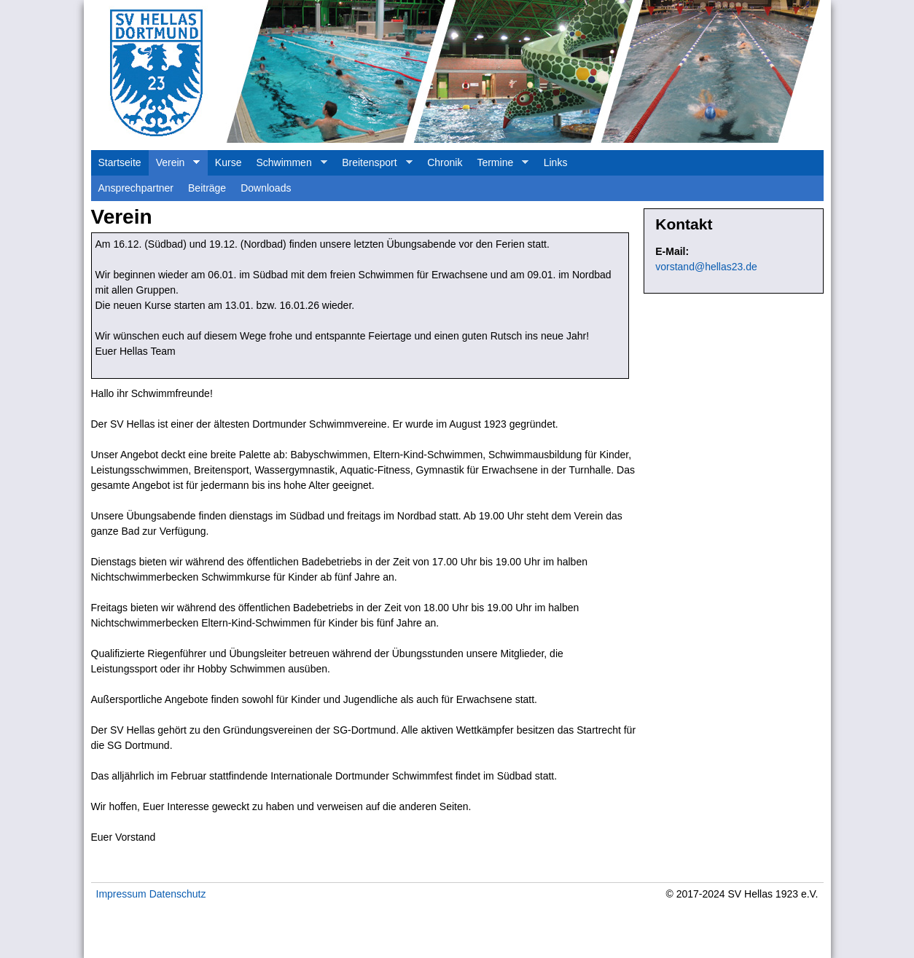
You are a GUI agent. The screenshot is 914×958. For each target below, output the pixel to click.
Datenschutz (177, 894)
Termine (498, 166)
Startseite (119, 162)
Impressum (121, 894)
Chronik (444, 162)
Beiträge (207, 188)
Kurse (228, 162)
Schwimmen (288, 166)
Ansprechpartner (136, 188)
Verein (174, 166)
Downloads (266, 188)
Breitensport (373, 166)
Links (556, 162)
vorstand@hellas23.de (706, 266)
